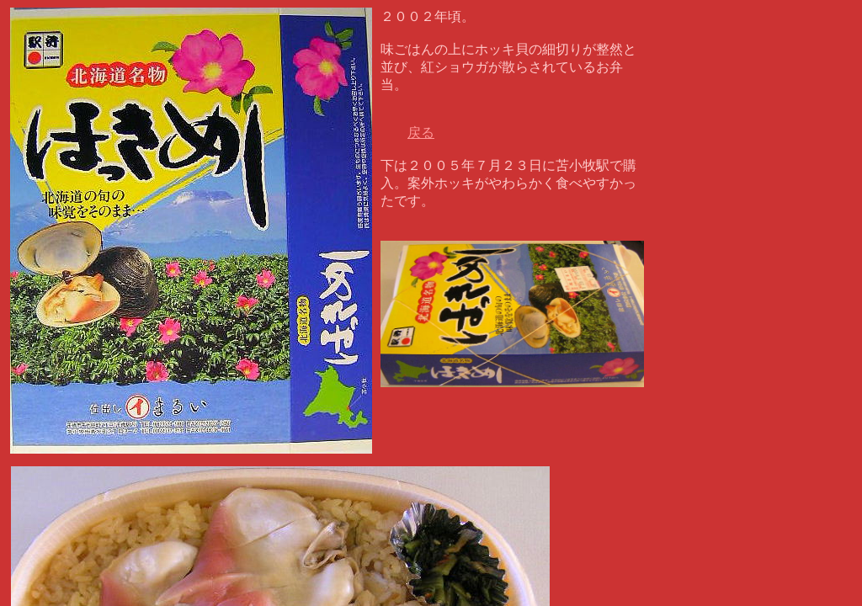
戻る (420, 132)
